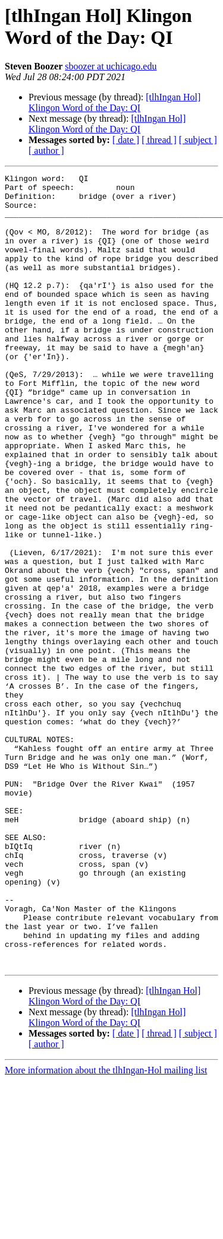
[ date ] (125, 140)
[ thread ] (159, 140)
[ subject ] (198, 140)
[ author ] (46, 150)
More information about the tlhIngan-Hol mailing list (106, 1229)
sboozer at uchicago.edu (110, 66)
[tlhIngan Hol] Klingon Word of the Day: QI (114, 102)
